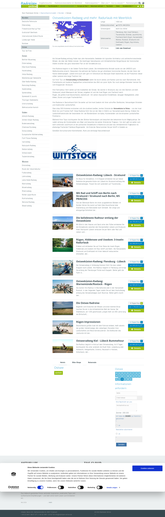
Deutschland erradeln (48, 13)
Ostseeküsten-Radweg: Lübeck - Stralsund (100, 175)
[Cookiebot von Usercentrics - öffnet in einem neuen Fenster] (13, 512)
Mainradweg (26, 184)
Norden (61, 13)
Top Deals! (109, 6)
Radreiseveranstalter (129, 478)
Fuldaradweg (26, 173)
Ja (119, 425)
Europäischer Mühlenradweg (32, 135)
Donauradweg (27, 131)
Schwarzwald (27, 153)
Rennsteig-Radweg (29, 85)
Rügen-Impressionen (88, 321)
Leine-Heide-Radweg (29, 180)
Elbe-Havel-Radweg (29, 67)
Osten (24, 56)
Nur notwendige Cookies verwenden (147, 501)
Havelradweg (26, 71)
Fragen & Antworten (124, 475)
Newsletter (104, 481)
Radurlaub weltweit (134, 481)
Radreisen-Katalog (91, 481)
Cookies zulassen (147, 494)
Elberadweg (26, 25)
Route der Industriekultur (31, 169)
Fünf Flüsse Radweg (29, 138)
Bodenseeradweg (28, 124)
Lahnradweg (26, 176)
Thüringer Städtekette (30, 100)
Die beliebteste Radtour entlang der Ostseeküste (97, 219)
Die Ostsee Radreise (88, 303)
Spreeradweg (26, 93)
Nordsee (25, 43)
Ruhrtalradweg (27, 198)
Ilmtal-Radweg (27, 74)
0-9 (116, 374)
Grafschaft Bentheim (29, 32)
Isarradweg (26, 142)
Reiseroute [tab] (92, 362)
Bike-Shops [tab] (76, 362)
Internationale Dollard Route (32, 36)
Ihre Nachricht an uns (124, 402)
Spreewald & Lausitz (29, 96)
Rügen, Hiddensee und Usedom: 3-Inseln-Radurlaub (100, 241)
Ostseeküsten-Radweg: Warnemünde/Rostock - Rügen (94, 283)
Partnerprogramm (107, 475)
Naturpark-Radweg (29, 146)
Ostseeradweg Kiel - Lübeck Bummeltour (100, 340)
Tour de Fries (27, 51)
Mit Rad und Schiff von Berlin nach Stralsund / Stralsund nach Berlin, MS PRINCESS (98, 196)
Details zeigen (112, 513)
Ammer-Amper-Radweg (30, 120)
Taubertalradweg (28, 157)
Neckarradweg (27, 149)
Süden (24, 112)
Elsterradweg (27, 63)
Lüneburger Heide (28, 40)
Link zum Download (123, 48)
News (118, 6)
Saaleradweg (26, 89)
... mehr (49, 481)
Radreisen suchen (110, 471)
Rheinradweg (26, 191)
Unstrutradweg (27, 104)
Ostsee (24, 47)
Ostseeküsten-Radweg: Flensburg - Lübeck (101, 261)
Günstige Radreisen (92, 475)
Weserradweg (27, 206)
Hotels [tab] (62, 362)
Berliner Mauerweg (29, 60)
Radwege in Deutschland (94, 478)
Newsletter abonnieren (124, 430)
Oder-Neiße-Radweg (29, 82)
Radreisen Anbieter (117, 481)
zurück (58, 373)
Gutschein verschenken (93, 471)
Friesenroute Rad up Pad (31, 29)
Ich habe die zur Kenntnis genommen (128, 417)
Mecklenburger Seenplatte (31, 78)
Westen (25, 161)
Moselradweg (27, 187)
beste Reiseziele (125, 471)
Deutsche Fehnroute (29, 21)
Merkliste (42, 6)
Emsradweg (26, 165)
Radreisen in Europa (112, 478)
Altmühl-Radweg (28, 116)
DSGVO (128, 416)
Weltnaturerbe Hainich (30, 107)
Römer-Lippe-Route (29, 195)
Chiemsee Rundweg (29, 127)
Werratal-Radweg (28, 202)
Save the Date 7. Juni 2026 (36, 472)
